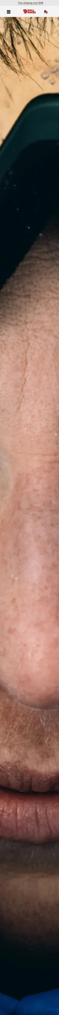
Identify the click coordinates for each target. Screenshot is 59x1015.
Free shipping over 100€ (30, 3)
